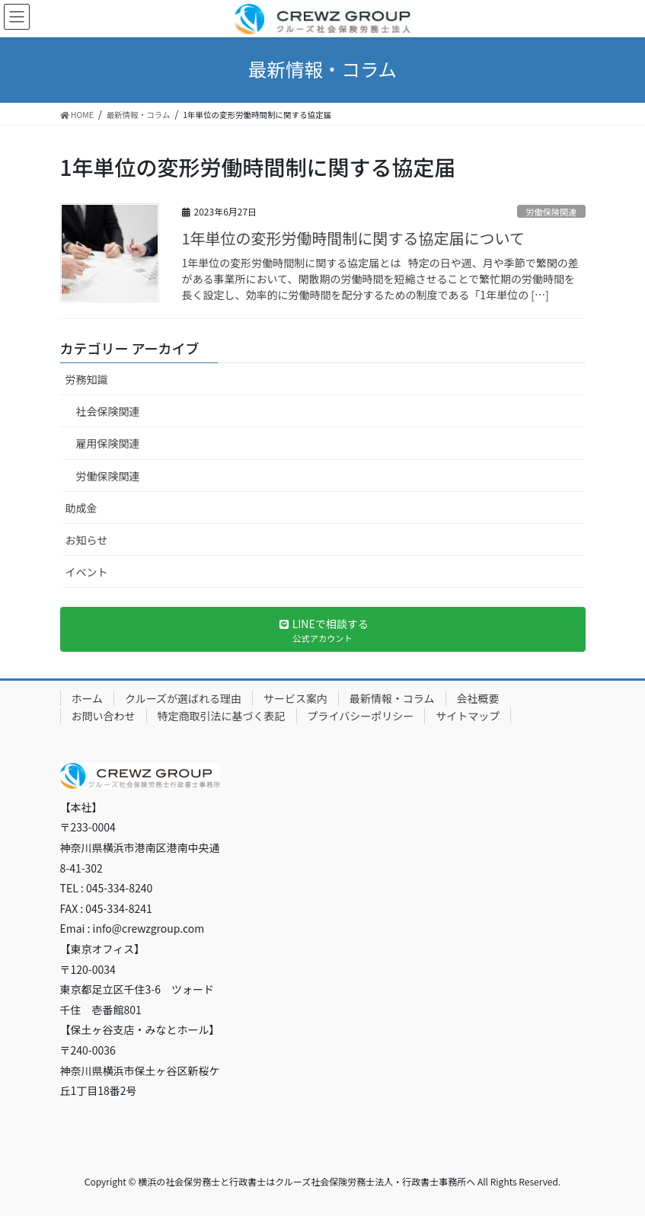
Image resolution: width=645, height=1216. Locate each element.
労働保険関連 (550, 212)
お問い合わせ (104, 715)
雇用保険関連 (108, 443)
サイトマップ (468, 715)
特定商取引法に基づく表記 (222, 715)
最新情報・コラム (392, 698)
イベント (86, 571)
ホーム (88, 698)
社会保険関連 (108, 411)
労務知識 (86, 379)
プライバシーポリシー (361, 715)
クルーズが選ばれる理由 (183, 698)
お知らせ (86, 539)
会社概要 (478, 698)
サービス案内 (295, 698)
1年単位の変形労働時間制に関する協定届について (353, 238)
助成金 (81, 507)
